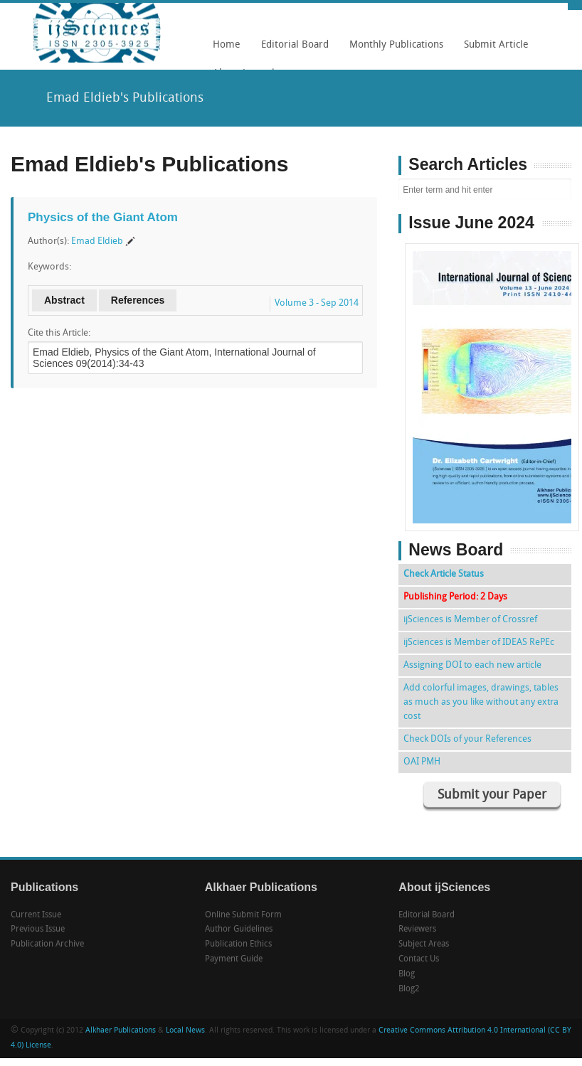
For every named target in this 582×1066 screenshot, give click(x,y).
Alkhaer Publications (120, 1031)
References (138, 300)
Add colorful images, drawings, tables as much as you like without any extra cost (481, 702)
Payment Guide (234, 959)
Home (226, 45)
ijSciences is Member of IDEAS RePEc (478, 642)
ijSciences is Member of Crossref (470, 619)
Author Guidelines (239, 929)
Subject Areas (423, 944)
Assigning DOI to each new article (472, 665)
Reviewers (417, 929)
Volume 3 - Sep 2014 (317, 303)
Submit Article (492, 50)
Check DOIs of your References (467, 739)
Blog (406, 974)
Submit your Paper (492, 795)
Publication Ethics (238, 944)
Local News (185, 1031)
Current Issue (36, 915)
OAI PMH (421, 762)
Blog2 (409, 989)
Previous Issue (38, 929)
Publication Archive (47, 944)
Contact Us (418, 959)
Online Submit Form (243, 915)
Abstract (64, 300)
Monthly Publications (393, 50)
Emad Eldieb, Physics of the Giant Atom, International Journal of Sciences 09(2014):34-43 (195, 357)
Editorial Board (291, 50)
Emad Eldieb (97, 241)
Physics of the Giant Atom (103, 217)
